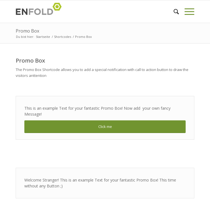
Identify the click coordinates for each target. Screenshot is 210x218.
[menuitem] (173, 11)
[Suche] (173, 11)
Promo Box (27, 31)
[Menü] (186, 11)
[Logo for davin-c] (87, 11)
